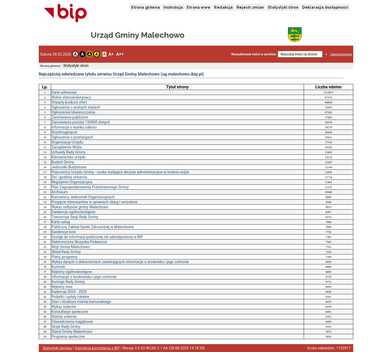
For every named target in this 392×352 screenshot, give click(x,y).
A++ (119, 54)
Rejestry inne (61, 287)
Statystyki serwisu (57, 348)
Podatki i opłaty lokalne (70, 297)
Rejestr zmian (250, 7)
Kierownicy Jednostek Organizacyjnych (83, 197)
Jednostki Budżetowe (68, 167)
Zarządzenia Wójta (66, 147)
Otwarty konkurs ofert (69, 102)
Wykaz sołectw (63, 307)
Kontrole (58, 267)
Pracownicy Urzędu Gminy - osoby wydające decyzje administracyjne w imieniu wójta (120, 172)
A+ (110, 54)
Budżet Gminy (62, 162)
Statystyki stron (283, 7)
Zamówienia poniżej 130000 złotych (80, 122)
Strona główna (145, 7)
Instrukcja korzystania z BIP (97, 348)
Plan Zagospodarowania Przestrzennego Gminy (90, 187)
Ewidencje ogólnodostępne (73, 212)
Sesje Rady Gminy (65, 326)
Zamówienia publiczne (69, 117)
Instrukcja (173, 7)
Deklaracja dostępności (325, 7)
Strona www (198, 7)
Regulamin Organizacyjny (71, 182)
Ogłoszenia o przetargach (72, 137)
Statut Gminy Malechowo (71, 331)
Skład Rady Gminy (66, 252)
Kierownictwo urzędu (68, 157)
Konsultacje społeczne (69, 312)
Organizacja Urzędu (67, 142)
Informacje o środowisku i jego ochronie (83, 277)
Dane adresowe (64, 92)
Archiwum (59, 192)
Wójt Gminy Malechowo (70, 247)
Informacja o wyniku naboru (73, 127)
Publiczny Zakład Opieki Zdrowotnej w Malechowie (92, 227)
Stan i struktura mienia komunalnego (81, 302)
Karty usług (60, 222)
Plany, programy (64, 257)
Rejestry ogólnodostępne (71, 272)
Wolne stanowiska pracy (71, 97)
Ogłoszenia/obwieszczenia (73, 112)
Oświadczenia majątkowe (72, 321)
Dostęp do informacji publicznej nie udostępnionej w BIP (97, 237)
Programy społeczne (68, 336)
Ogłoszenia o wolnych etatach (75, 107)
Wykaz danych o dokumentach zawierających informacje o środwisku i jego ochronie (120, 262)
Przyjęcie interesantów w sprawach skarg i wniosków (94, 202)
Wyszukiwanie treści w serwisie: (253, 54)
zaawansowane (341, 54)
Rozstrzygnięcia (64, 132)
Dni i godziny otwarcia (69, 177)
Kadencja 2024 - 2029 (69, 292)
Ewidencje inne (63, 232)
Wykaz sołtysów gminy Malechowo (79, 207)
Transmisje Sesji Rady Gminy (74, 217)
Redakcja (223, 7)
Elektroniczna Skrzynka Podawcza (79, 242)
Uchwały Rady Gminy (68, 152)
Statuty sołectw (64, 316)
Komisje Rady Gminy (68, 282)
